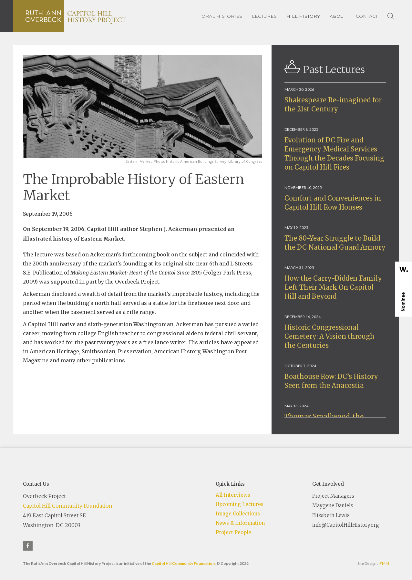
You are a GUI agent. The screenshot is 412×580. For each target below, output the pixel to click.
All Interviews (233, 495)
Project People (233, 532)
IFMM (384, 563)
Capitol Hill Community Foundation (67, 505)
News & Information (240, 523)
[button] (303, 16)
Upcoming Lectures (239, 504)
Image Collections (238, 514)
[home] (76, 16)
